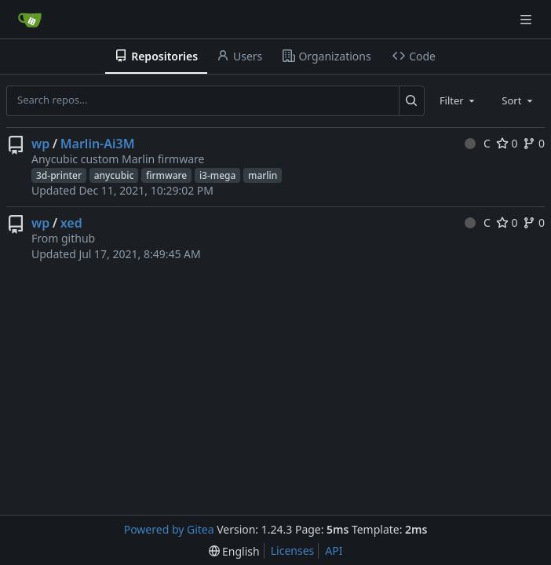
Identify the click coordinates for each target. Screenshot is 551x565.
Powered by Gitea (169, 529)
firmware (166, 175)
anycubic (114, 175)
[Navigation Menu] (527, 19)
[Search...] (412, 100)
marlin (262, 175)
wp (40, 143)
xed (71, 223)
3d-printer (59, 175)
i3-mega (217, 175)
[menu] (234, 551)
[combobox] (458, 100)
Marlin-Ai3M (97, 143)
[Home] (30, 19)
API (333, 550)
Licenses (293, 550)
